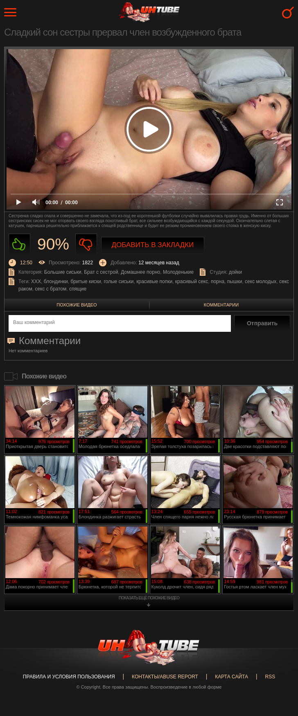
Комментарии (221, 304)
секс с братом (50, 289)
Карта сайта (231, 677)
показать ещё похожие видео (149, 598)
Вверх (279, 674)
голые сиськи (118, 281)
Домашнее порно (140, 272)
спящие (77, 289)
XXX (36, 281)
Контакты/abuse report (165, 677)
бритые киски (86, 281)
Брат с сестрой (101, 272)
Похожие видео (76, 304)
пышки (234, 281)
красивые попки (154, 281)
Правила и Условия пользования (69, 677)
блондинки (56, 281)
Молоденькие (178, 272)
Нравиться (19, 244)
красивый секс (191, 281)
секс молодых (260, 281)
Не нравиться (86, 244)
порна (217, 281)
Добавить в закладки (153, 245)
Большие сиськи (62, 272)
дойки (235, 272)
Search (288, 12)
